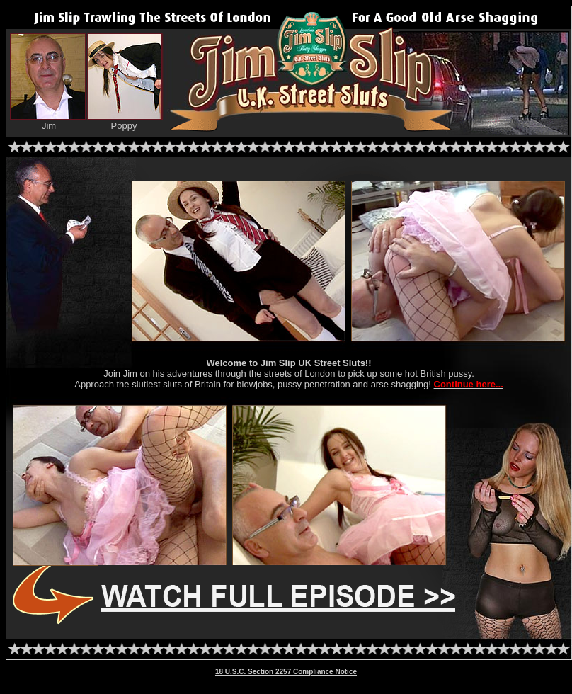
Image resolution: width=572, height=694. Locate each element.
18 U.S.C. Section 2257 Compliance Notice (286, 672)
